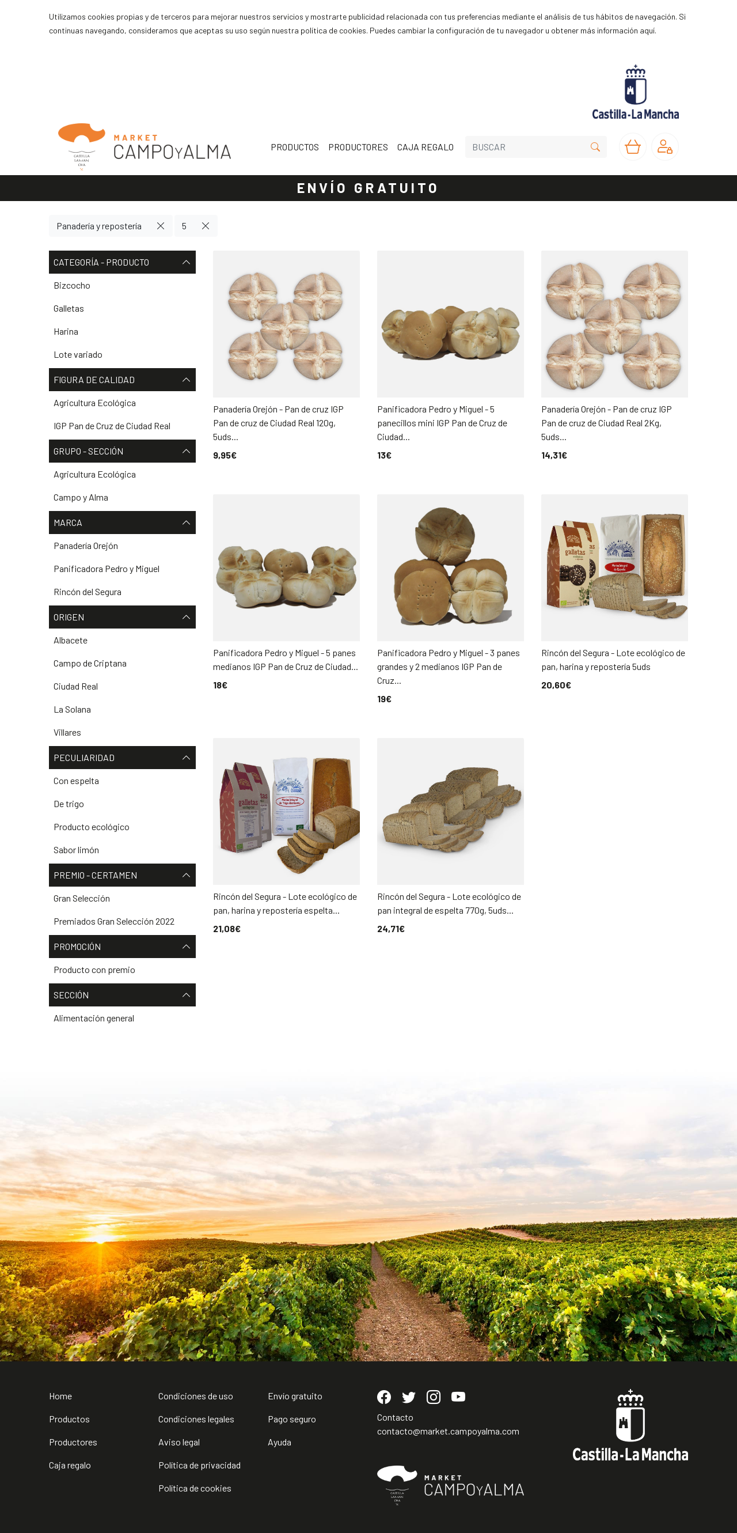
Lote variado (78, 354)
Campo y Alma (81, 496)
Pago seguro (292, 1418)
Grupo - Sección (122, 451)
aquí (647, 30)
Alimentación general (94, 1017)
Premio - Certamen (122, 875)
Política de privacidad (199, 1464)
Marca (122, 522)
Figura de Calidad (122, 380)
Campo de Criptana (90, 662)
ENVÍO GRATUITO (368, 187)
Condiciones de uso (195, 1395)
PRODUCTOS (295, 146)
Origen (122, 617)
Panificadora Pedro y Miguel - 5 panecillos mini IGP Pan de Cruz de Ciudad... (442, 422)
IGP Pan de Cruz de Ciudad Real (112, 425)
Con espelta (76, 780)
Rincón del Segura (87, 591)
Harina (66, 330)
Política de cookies (194, 1487)
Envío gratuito (295, 1395)
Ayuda (279, 1441)
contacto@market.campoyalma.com (448, 1430)
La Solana (72, 708)
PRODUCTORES (358, 146)
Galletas (69, 307)
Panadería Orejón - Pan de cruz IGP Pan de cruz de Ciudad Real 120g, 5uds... (278, 422)
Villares (67, 731)
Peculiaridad (122, 757)
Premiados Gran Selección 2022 (114, 920)
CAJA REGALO (425, 146)
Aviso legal (179, 1441)
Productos (69, 1418)
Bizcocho (72, 284)
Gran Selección (82, 897)
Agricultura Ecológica (95, 402)
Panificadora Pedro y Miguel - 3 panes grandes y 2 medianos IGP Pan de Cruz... (448, 666)
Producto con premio (94, 969)
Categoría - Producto (122, 262)
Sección (122, 995)
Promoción (122, 946)
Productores (73, 1441)
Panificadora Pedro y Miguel (106, 568)
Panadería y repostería (99, 225)
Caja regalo (70, 1464)
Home (60, 1395)
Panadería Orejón (86, 545)
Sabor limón (76, 849)
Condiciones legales (196, 1418)
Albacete (71, 639)
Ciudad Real (76, 685)
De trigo (69, 803)
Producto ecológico (92, 826)
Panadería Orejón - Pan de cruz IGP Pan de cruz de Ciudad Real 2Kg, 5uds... (606, 422)
